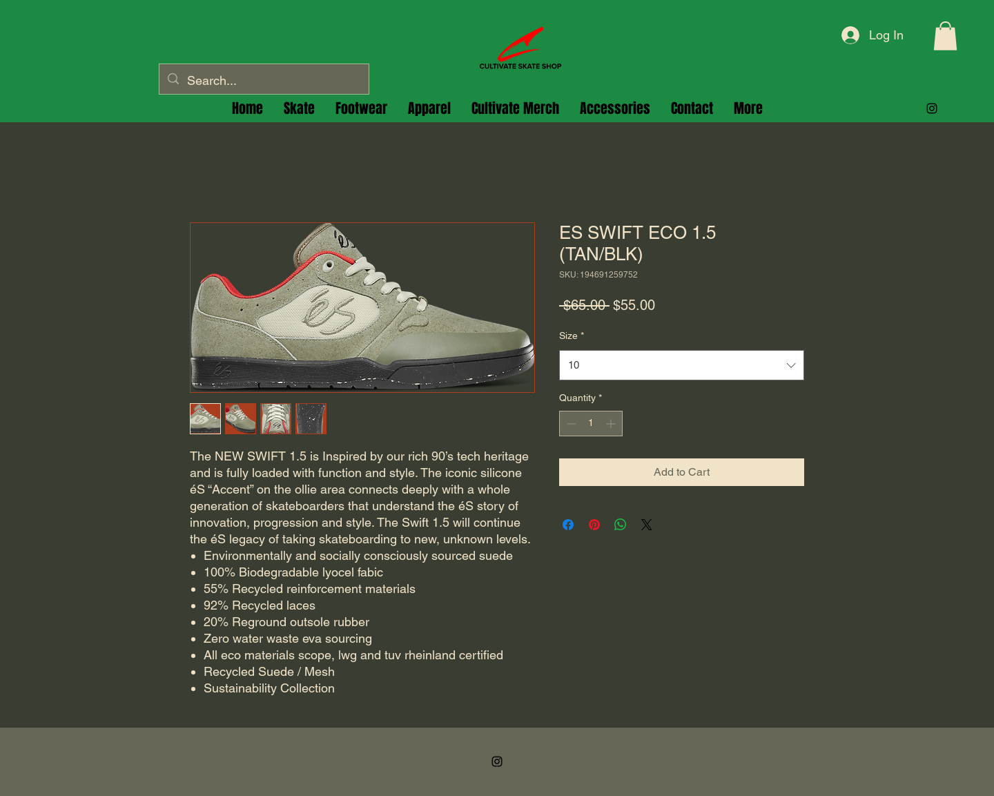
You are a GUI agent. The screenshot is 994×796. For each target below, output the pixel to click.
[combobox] (681, 365)
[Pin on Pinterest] (594, 524)
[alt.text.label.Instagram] (932, 108)
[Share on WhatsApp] (620, 524)
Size (571, 335)
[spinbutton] (590, 423)
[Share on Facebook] (568, 524)
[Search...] (263, 80)
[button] (945, 35)
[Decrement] (569, 423)
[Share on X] (647, 524)
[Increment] (612, 423)
